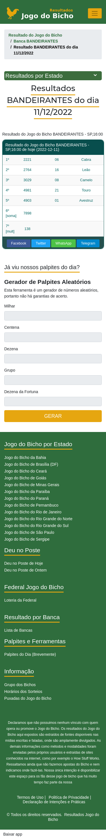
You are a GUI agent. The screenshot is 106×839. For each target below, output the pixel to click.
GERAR (53, 416)
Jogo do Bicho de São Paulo (29, 532)
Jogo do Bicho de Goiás (25, 478)
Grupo (9, 370)
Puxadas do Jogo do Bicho (27, 698)
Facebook (18, 243)
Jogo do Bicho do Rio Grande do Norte (38, 519)
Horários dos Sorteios (23, 691)
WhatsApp (63, 243)
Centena (11, 327)
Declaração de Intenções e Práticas (54, 802)
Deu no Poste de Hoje (23, 563)
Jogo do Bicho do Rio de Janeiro (32, 512)
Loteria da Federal (20, 600)
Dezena (11, 349)
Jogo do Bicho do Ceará (25, 471)
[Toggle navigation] (95, 13)
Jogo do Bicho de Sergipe (26, 539)
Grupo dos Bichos (20, 684)
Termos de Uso (30, 797)
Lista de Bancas (18, 630)
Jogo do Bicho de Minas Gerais (31, 484)
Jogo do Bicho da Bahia (25, 457)
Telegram (88, 243)
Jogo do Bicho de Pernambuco (31, 505)
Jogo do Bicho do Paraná (26, 498)
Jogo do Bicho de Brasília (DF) (31, 464)
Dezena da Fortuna (21, 391)
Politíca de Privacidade (69, 797)
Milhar (9, 306)
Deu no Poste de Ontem (25, 570)
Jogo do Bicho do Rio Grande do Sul (36, 525)
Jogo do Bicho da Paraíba (27, 491)
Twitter (41, 243)
